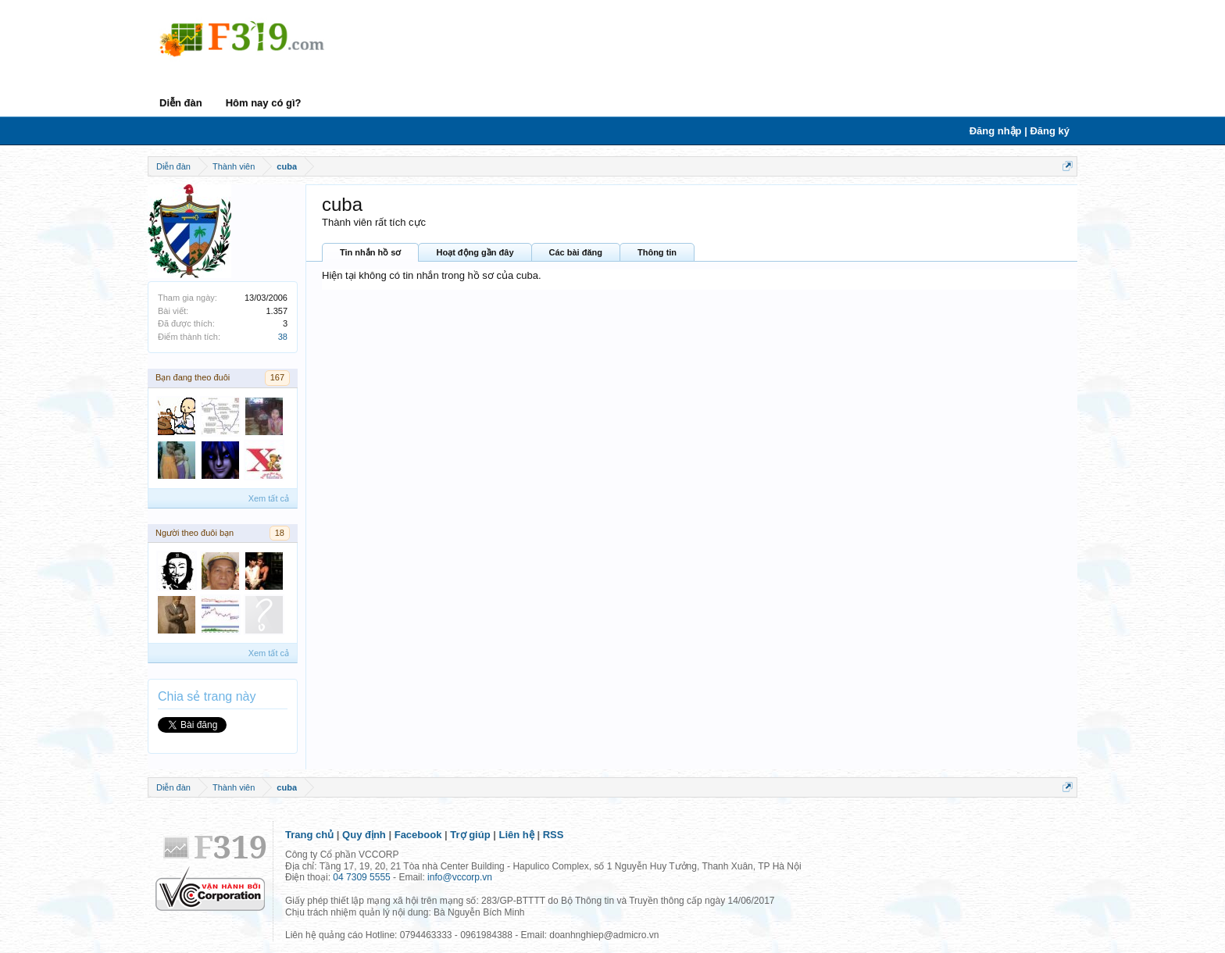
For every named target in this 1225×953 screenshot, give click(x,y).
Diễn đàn (180, 103)
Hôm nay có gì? (264, 103)
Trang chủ (309, 835)
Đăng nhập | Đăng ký (1020, 131)
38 (283, 336)
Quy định (364, 835)
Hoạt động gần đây (474, 252)
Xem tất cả (268, 498)
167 (277, 377)
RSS (553, 835)
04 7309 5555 (361, 877)
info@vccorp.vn (459, 877)
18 (279, 532)
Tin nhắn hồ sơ (370, 252)
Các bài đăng (575, 252)
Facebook (418, 835)
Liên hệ (516, 835)
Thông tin (657, 252)
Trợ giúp (470, 835)
